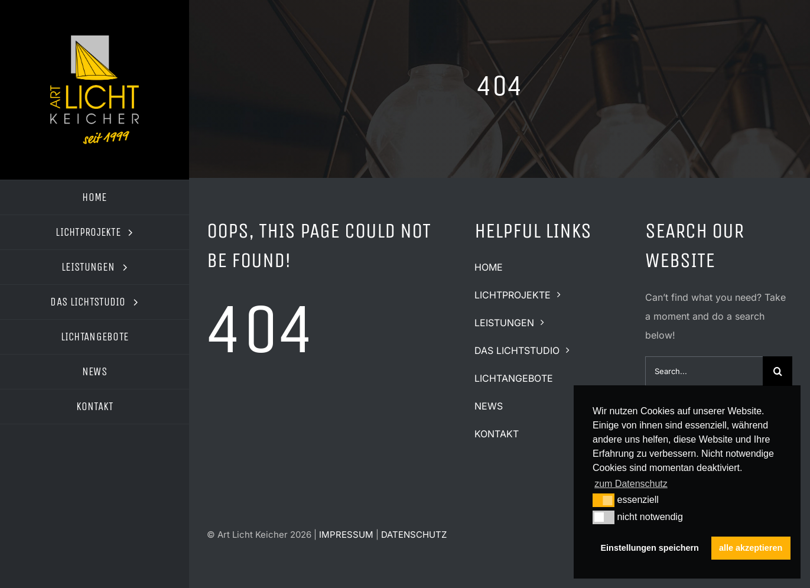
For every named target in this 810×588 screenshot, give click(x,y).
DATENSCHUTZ (414, 534)
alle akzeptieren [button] (750, 548)
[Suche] (777, 371)
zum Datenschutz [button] (631, 484)
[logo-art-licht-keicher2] (94, 40)
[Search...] (704, 371)
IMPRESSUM (346, 534)
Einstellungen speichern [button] (650, 548)
